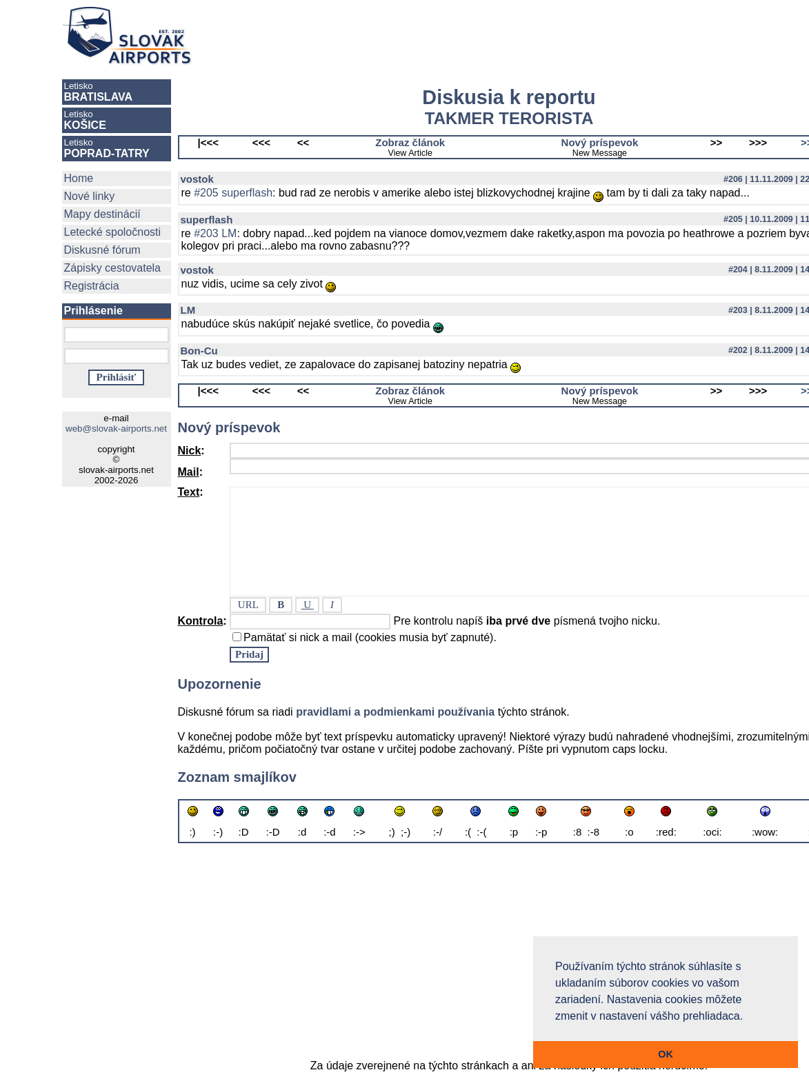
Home (79, 178)
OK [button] (665, 1054)
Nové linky (89, 196)
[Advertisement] (484, 36)
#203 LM (215, 233)
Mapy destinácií (102, 214)
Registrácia (91, 286)
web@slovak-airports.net (116, 428)
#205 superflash (233, 193)
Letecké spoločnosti (112, 232)
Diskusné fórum (102, 250)
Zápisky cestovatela (112, 268)
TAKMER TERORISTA (509, 118)
